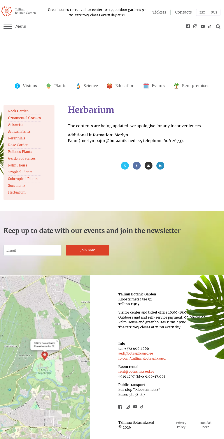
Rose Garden (18, 145)
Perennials (16, 138)
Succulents (17, 185)
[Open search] (217, 26)
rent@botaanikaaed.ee (136, 371)
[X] (125, 166)
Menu (15, 26)
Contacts (183, 12)
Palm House (17, 165)
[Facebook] (137, 166)
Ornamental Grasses (24, 118)
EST (202, 12)
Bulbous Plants (20, 152)
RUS (214, 12)
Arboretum (17, 125)
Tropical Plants (20, 172)
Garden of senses (22, 158)
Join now (87, 250)
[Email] (148, 166)
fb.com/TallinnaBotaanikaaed (142, 358)
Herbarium (17, 192)
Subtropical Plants (23, 179)
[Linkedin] (160, 166)
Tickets (159, 12)
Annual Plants (19, 131)
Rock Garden (18, 111)
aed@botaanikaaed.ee (135, 353)
